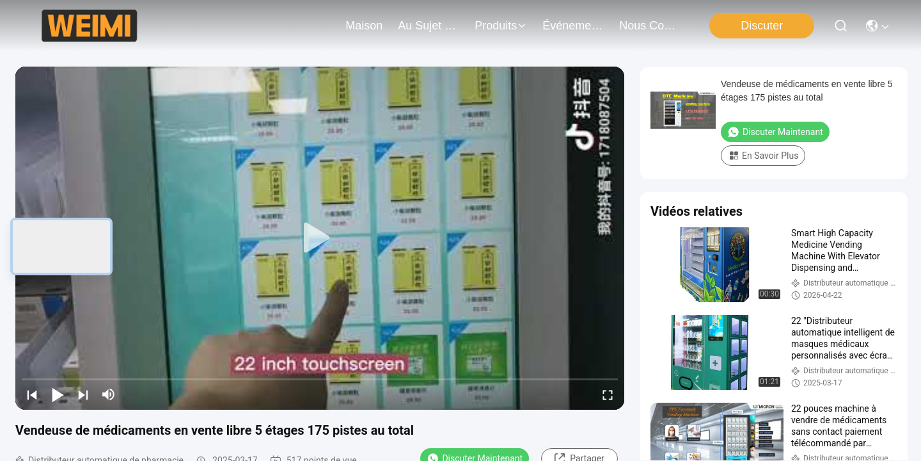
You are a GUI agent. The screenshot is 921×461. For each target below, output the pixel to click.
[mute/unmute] (109, 394)
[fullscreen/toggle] (607, 394)
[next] (83, 394)
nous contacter (650, 25)
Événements (573, 25)
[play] (320, 238)
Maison (363, 25)
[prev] (32, 394)
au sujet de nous (428, 25)
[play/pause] (57, 394)
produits (501, 25)
